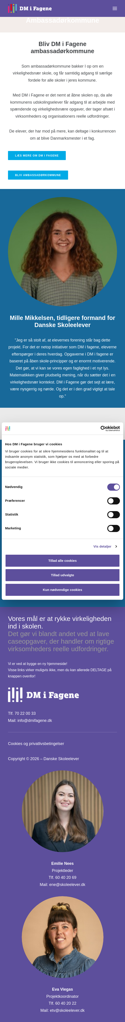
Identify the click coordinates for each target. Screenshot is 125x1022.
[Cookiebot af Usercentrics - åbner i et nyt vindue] (100, 429)
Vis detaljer (102, 546)
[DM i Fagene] (30, 8)
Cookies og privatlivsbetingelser (36, 743)
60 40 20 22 (65, 1003)
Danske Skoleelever (61, 759)
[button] (115, 8)
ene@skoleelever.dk (67, 884)
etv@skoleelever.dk (67, 1010)
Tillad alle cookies (62, 560)
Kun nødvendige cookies (62, 590)
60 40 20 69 (65, 877)
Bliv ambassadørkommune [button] (38, 175)
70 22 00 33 (25, 713)
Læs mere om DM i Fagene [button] (37, 155)
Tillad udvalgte (62, 575)
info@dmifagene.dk (35, 720)
